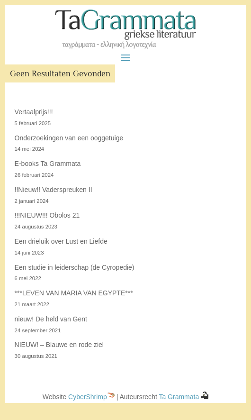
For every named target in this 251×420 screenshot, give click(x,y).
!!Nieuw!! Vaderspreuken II (53, 189)
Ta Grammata (180, 397)
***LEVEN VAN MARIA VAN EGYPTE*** (74, 293)
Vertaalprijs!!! (34, 112)
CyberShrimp (87, 397)
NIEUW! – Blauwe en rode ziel (59, 344)
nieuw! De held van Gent (51, 319)
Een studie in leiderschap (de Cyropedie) (74, 267)
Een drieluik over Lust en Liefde (61, 241)
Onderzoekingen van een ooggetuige (69, 138)
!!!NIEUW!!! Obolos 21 (47, 215)
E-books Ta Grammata (48, 163)
